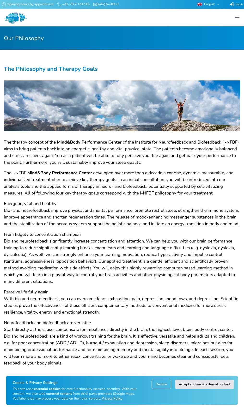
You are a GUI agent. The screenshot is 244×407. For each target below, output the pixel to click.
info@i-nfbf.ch (108, 4)
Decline (161, 384)
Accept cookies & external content (204, 384)
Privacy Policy (112, 398)
